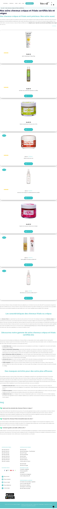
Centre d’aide (7, 488)
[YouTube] (11, 470)
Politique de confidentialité (38, 504)
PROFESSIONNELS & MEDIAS (26, 480)
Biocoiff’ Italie (23, 463)
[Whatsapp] (15, 470)
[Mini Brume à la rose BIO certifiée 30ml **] (28, 277)
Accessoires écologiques (25, 474)
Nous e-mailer (7, 482)
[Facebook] (4, 470)
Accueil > (3, 8)
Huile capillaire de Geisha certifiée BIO (28, 259)
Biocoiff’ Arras (23, 449)
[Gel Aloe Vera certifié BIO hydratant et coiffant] (28, 74)
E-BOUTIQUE (11, 3)
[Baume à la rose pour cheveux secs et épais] (28, 210)
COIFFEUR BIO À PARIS (6, 447)
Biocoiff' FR (24, 505)
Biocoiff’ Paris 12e (6, 456)
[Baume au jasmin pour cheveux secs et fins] (28, 108)
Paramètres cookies (48, 504)
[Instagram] (13, 470)
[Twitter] (8, 470)
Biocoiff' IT (33, 505)
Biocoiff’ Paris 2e (5, 449)
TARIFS (20, 3)
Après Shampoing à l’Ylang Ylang (28, 56)
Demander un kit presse (25, 486)
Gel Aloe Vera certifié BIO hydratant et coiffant (28, 90)
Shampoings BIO (24, 470)
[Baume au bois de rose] (28, 142)
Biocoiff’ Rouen (23, 457)
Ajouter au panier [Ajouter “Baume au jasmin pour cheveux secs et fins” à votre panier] (29, 129)
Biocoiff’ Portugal (24, 465)
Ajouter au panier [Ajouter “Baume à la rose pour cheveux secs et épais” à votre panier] (29, 231)
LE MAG (23, 3)
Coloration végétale (24, 469)
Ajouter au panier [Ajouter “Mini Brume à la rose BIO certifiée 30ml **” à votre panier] (29, 298)
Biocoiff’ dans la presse (25, 488)
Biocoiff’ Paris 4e (5, 451)
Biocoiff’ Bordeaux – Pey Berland (27, 451)
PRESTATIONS (5, 3)
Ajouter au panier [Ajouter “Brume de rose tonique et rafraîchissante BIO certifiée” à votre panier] (29, 197)
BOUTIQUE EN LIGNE (24, 467)
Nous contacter (7, 479)
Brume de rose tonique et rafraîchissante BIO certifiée (28, 192)
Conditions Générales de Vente (27, 504)
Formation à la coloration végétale (27, 481)
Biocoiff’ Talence (24, 459)
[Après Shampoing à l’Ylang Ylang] (28, 39)
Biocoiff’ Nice (23, 456)
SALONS (16, 3)
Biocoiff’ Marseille (24, 454)
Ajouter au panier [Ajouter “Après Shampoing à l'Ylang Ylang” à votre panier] (29, 61)
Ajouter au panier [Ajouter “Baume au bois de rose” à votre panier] (29, 163)
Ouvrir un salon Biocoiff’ (25, 483)
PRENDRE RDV (29, 3)
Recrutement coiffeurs (25, 485)
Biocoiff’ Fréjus (23, 452)
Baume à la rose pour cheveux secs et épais (28, 226)
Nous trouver (6, 476)
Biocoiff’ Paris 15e (6, 459)
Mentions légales (17, 504)
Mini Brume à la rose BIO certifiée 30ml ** (28, 292)
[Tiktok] (6, 470)
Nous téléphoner (7, 485)
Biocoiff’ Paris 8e (5, 454)
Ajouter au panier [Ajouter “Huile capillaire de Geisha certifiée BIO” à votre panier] (29, 264)
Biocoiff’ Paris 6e (5, 452)
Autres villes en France (25, 461)
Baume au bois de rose (28, 158)
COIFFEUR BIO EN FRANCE (25, 447)
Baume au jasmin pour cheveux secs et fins (28, 124)
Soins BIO (22, 472)
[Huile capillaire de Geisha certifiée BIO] (28, 244)
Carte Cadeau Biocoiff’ (25, 475)
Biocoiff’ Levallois (5, 461)
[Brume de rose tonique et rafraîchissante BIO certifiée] (28, 176)
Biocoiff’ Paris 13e (6, 457)
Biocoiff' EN (29, 505)
